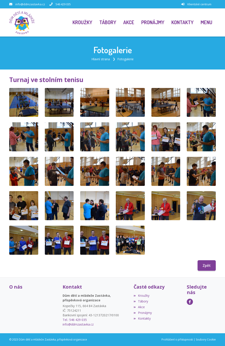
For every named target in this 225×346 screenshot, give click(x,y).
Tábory (141, 301)
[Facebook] (190, 302)
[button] (206, 22)
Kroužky (141, 295)
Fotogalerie (125, 59)
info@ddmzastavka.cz (30, 4)
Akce (139, 307)
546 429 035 (63, 4)
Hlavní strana (100, 59)
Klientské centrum (199, 4)
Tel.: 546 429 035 (75, 320)
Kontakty (142, 318)
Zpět (207, 265)
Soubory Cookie (206, 339)
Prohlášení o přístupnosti (177, 339)
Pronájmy (143, 313)
